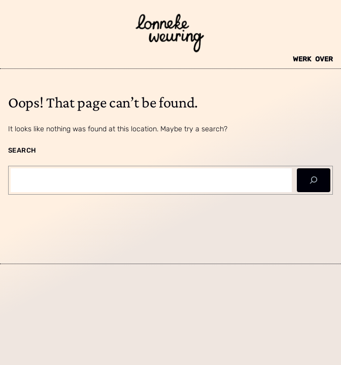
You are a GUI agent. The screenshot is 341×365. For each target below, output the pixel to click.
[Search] (313, 180)
